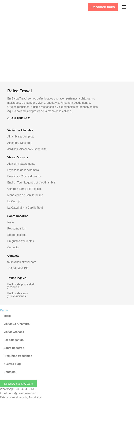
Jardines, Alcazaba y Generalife (27, 149)
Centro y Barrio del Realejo (24, 188)
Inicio (10, 222)
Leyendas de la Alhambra (23, 170)
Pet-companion (16, 228)
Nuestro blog (12, 363)
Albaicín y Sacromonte (21, 163)
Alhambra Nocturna (19, 142)
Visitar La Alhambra (16, 323)
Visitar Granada (13, 331)
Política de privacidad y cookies (20, 286)
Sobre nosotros (16, 234)
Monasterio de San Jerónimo (25, 195)
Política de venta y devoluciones (17, 295)
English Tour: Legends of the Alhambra (31, 182)
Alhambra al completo (20, 136)
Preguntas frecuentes (20, 241)
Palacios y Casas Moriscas (24, 176)
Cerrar (4, 310)
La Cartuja (13, 201)
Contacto (12, 247)
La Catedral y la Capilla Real (25, 207)
